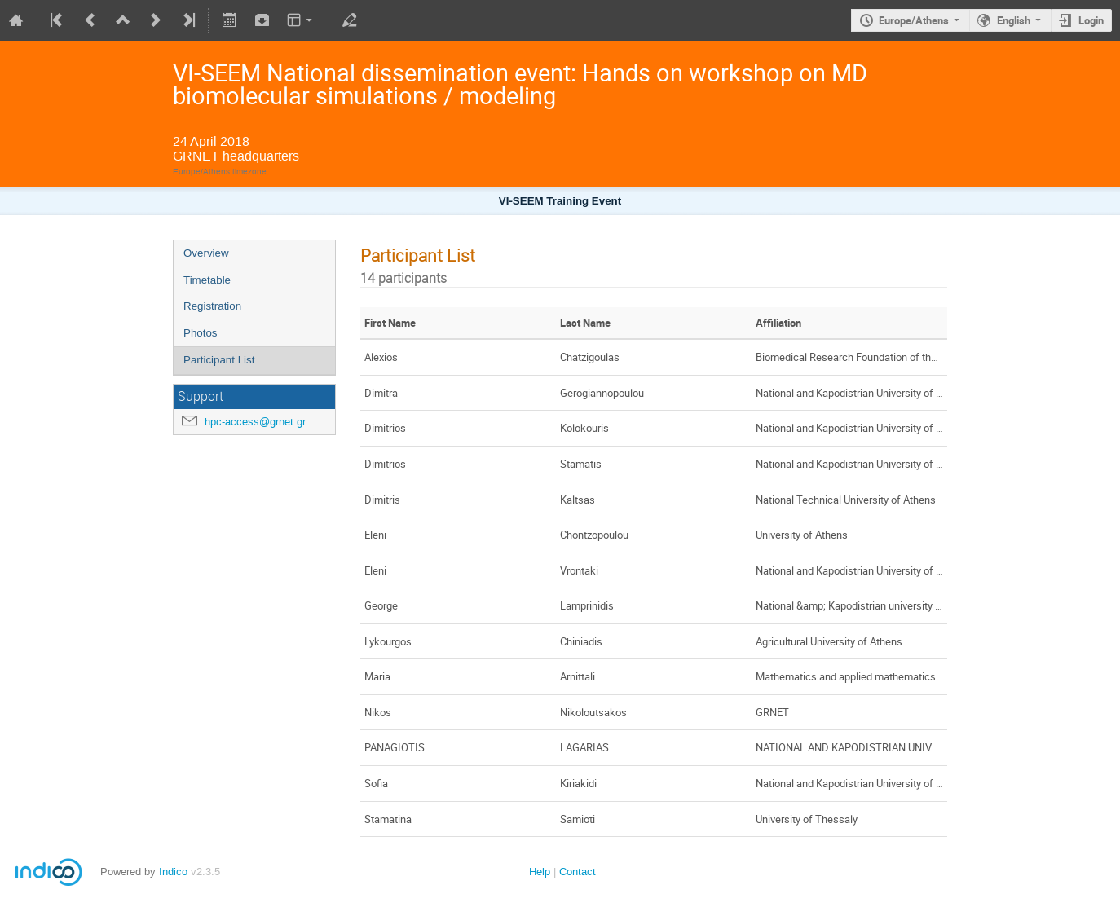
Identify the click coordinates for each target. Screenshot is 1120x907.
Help (539, 871)
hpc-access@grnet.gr (255, 422)
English (1013, 20)
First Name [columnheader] (390, 322)
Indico (173, 871)
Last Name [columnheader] (585, 322)
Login (1091, 20)
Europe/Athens (914, 20)
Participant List (218, 360)
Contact (577, 871)
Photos (200, 333)
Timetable (207, 280)
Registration (212, 306)
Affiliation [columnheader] (778, 322)
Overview (206, 253)
